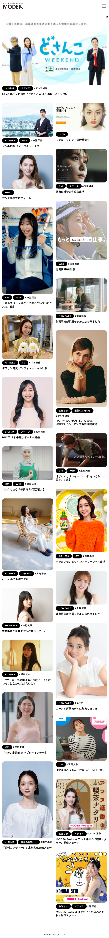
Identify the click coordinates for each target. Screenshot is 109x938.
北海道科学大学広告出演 (70, 191)
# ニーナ (79, 702)
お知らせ (9, 88)
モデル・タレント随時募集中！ (74, 139)
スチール (74, 186)
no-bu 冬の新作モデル (15, 579)
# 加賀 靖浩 (80, 316)
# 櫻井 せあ (24, 674)
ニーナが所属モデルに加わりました (77, 708)
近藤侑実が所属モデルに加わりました (78, 613)
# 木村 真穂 (34, 362)
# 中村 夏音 (18, 747)
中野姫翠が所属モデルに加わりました (24, 631)
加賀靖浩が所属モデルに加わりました (78, 321)
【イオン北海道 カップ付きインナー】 (24, 752)
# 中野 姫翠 (26, 625)
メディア (25, 88)
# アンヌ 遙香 (40, 88)
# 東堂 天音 (36, 140)
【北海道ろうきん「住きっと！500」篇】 (80, 769)
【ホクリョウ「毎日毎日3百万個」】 (23, 489)
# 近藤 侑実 (80, 608)
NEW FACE (65, 316)
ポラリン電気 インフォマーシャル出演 (24, 368)
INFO (62, 134)
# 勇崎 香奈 (40, 573)
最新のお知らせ (82, 410)
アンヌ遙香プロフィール (16, 198)
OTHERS (10, 140)
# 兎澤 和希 (88, 186)
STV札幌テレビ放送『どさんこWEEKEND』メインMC (34, 93)
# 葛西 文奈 (72, 764)
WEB (24, 140)
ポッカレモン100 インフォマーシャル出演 (80, 561)
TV (23, 362)
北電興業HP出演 (65, 269)
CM (61, 186)
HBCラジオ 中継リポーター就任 (21, 437)
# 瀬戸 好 (91, 906)
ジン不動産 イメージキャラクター (22, 145)
